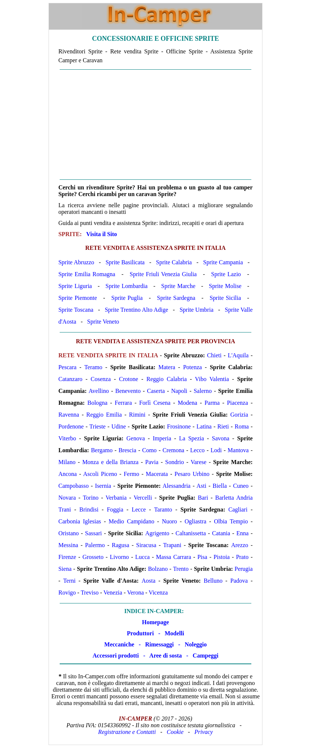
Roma (242, 426)
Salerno (202, 391)
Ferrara (123, 403)
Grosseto (92, 557)
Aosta (148, 580)
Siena (65, 569)
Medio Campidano (131, 521)
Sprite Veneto (103, 321)
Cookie (175, 732)
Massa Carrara (173, 557)
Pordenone (70, 426)
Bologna (97, 403)
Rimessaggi (159, 644)
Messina (68, 545)
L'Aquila (238, 355)
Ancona (67, 474)
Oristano (68, 533)
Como (149, 450)
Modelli (174, 633)
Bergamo (101, 450)
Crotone (128, 379)
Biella (220, 486)
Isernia (103, 486)
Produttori (140, 633)
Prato (242, 557)
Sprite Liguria (75, 286)
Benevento (127, 391)
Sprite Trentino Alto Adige (136, 310)
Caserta (156, 391)
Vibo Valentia (212, 379)
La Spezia (191, 438)
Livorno (119, 557)
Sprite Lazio (226, 274)
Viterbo (67, 438)
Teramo (93, 367)
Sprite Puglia (127, 298)
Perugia (244, 569)
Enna (242, 533)
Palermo (95, 545)
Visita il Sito (101, 234)
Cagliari (238, 509)
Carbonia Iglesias (79, 521)
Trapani (172, 545)
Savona (220, 438)
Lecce (139, 509)
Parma (212, 403)
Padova (239, 580)
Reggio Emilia (104, 414)
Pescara (67, 367)
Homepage (155, 622)
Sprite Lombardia (127, 286)
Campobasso (73, 486)
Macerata (157, 474)
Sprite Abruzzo (76, 262)
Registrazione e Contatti (127, 732)
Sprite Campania (223, 262)
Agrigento (157, 533)
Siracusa (146, 545)
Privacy (203, 732)
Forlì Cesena (154, 403)
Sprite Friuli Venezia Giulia (163, 274)
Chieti (214, 355)
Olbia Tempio (231, 521)
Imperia (162, 438)
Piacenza (237, 403)
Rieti (223, 426)
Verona (135, 592)
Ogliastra (195, 521)
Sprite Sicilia (225, 298)
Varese (198, 462)
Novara (67, 497)
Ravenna (68, 414)
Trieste (97, 426)
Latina (204, 426)
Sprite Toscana (75, 310)
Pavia (152, 462)
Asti (201, 486)
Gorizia (239, 414)
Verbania (116, 497)
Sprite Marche (178, 286)
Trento (181, 569)
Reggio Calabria (166, 379)
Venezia (112, 592)
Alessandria (176, 486)
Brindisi (89, 509)
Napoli (179, 391)
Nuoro (169, 521)
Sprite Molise (225, 286)
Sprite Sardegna (176, 298)
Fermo (131, 474)
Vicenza (158, 592)
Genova (135, 438)
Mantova (238, 450)
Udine (118, 426)
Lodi (216, 450)
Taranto (163, 509)
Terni (69, 580)
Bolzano (158, 569)
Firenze (67, 557)
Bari (203, 497)
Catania (221, 533)
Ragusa (120, 545)
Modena (187, 403)
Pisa (202, 557)
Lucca (142, 557)
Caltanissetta (190, 533)
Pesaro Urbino (192, 474)
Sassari (93, 533)
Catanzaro (70, 379)
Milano (66, 462)
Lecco (197, 450)
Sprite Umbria (196, 310)
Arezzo (239, 545)
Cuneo (241, 486)
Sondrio (174, 462)
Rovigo (67, 592)
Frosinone (179, 426)
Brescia (127, 450)
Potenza (192, 367)
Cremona (174, 450)
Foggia (115, 509)
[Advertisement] (156, 124)
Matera (166, 367)
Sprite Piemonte (77, 298)
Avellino (99, 391)
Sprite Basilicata (125, 262)
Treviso (90, 592)
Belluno (213, 580)
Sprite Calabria (174, 262)
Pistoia (222, 557)
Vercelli (142, 497)
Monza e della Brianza (110, 462)
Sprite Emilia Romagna (86, 274)
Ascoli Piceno (100, 474)
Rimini (137, 414)
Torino (90, 497)
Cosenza (101, 379)
